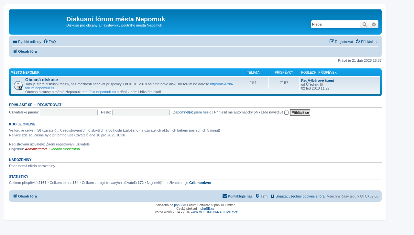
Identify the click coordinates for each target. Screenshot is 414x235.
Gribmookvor (200, 183)
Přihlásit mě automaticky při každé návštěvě (251, 112)
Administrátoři (36, 149)
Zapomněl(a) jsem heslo (192, 112)
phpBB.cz (207, 208)
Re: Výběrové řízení (317, 80)
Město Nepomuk (25, 72)
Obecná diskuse (41, 79)
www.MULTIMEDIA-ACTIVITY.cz (214, 212)
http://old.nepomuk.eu (99, 92)
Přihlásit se (20, 105)
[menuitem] (49, 42)
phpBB (179, 205)
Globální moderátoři (64, 149)
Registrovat (49, 105)
